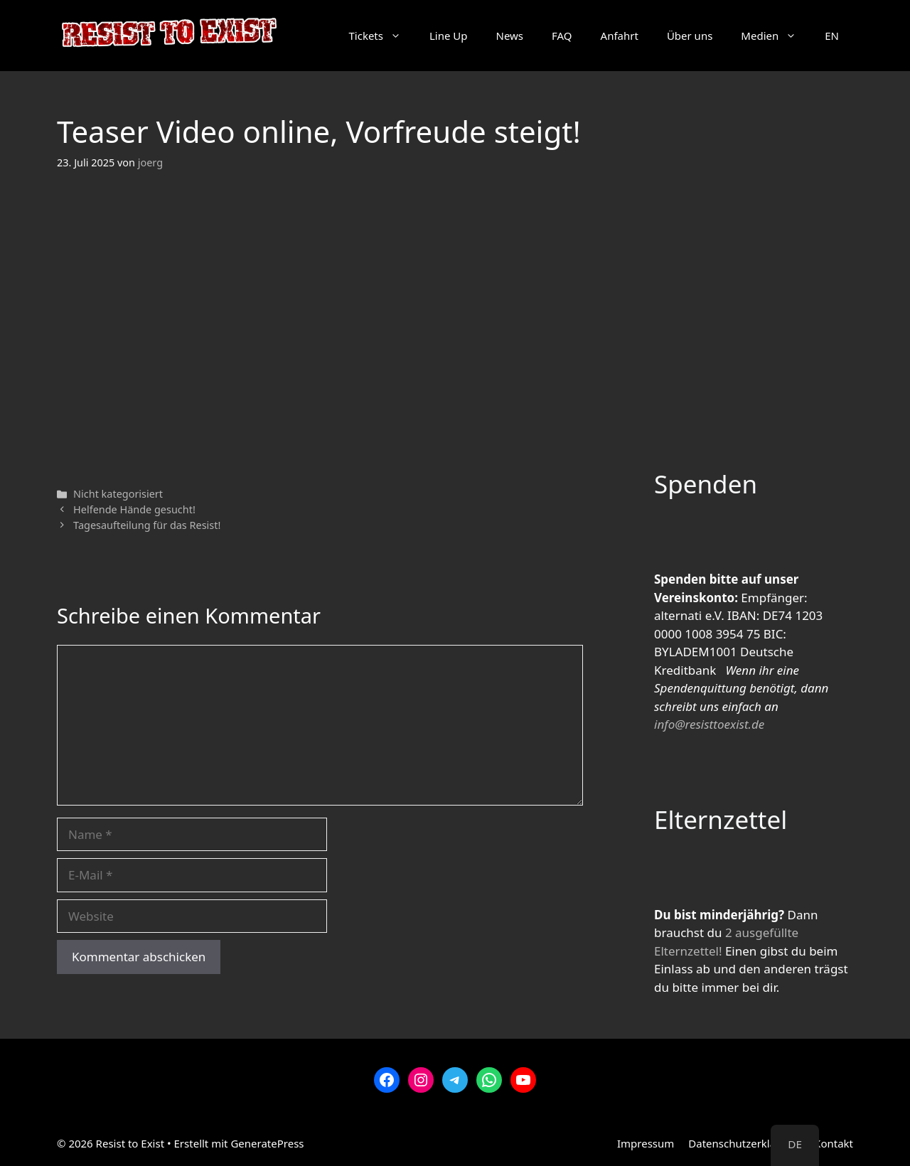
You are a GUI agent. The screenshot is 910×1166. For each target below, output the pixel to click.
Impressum (645, 1143)
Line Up (448, 35)
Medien (775, 35)
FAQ (562, 35)
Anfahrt (619, 35)
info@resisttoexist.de (709, 724)
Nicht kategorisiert (118, 494)
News (510, 35)
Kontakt (833, 1143)
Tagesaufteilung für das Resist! (146, 525)
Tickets (381, 35)
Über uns (689, 35)
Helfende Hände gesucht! (134, 509)
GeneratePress (267, 1143)
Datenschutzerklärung (744, 1143)
